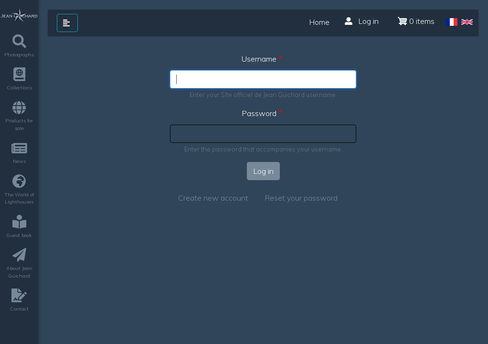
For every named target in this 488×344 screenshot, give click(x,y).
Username (259, 59)
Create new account (213, 198)
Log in (362, 21)
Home (319, 22)
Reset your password (301, 198)
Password (259, 113)
